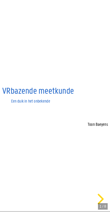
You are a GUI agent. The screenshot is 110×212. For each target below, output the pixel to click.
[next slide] (99, 199)
